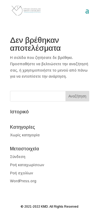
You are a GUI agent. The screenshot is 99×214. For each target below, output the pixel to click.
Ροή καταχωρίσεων (27, 165)
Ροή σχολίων (21, 173)
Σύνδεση (17, 157)
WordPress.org (23, 181)
